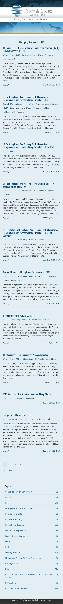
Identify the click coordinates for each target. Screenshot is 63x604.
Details (5, 85)
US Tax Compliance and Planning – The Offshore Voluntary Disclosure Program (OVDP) (28, 185)
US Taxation (48, 108)
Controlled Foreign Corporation (14, 104)
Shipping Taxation (12, 552)
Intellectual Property (13, 519)
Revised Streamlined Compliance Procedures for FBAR (26, 272)
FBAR (12, 55)
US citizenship (40, 276)
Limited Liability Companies (17, 536)
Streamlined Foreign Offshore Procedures (38, 55)
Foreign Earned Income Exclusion (17, 415)
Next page (8, 470)
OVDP (18, 55)
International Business (50, 104)
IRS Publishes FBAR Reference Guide (19, 315)
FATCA (5, 55)
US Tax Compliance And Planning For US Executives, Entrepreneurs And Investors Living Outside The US (25, 98)
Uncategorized (9, 59)
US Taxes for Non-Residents (14, 112)
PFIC (7, 547)
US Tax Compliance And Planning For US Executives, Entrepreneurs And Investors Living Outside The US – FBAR (29, 146)
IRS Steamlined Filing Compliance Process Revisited (25, 355)
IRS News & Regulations (24, 240)
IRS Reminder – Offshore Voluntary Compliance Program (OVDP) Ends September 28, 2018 (31, 49)
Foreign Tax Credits (13, 514)
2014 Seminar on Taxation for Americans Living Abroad (27, 394)
